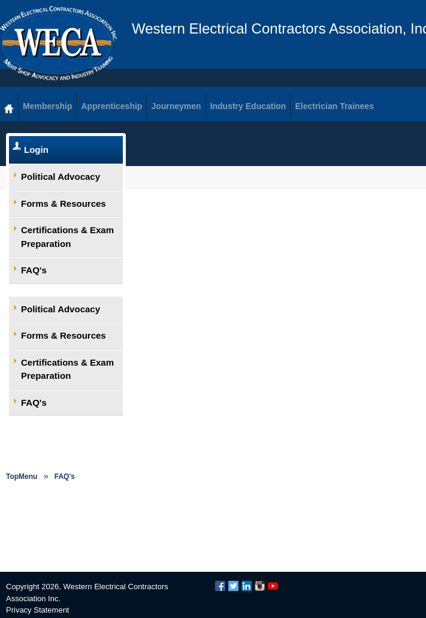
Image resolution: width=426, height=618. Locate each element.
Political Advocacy (60, 176)
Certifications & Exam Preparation (67, 237)
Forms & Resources (63, 203)
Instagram (260, 586)
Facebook (220, 586)
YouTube (273, 586)
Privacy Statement (38, 609)
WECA (58, 43)
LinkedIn (246, 586)
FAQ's (34, 270)
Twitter (233, 586)
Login (36, 149)
